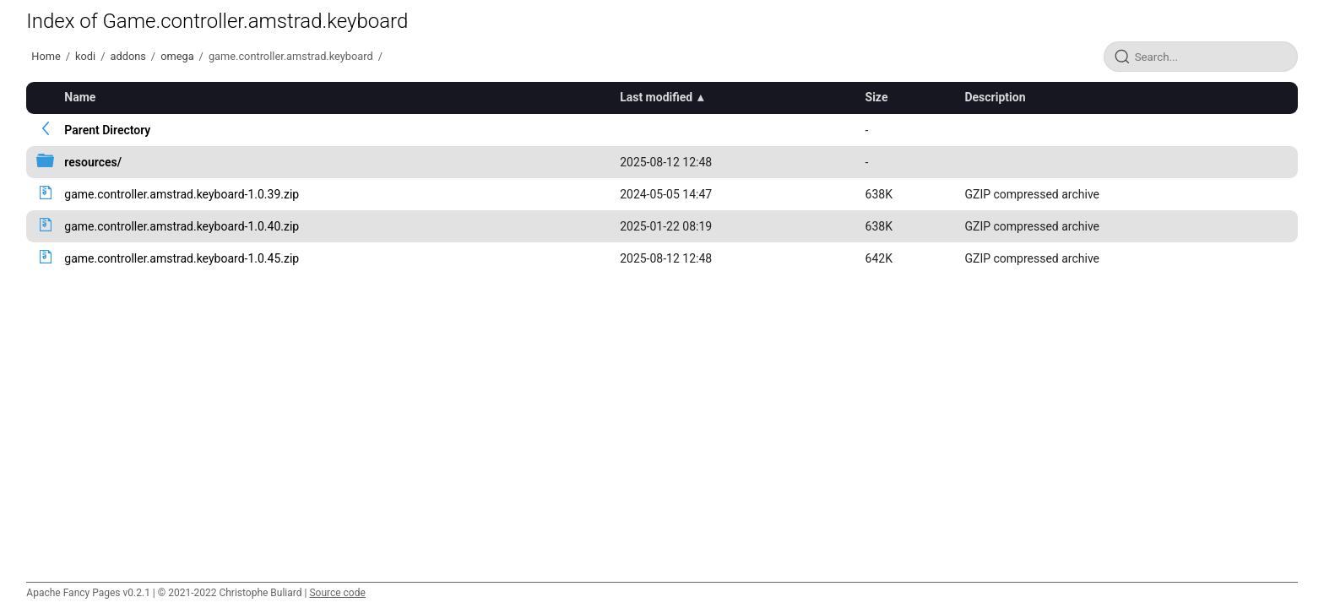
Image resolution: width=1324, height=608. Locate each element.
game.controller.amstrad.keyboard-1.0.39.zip (181, 194)
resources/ (93, 162)
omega (176, 56)
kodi (85, 56)
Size (876, 97)
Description (994, 97)
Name (79, 97)
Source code (337, 593)
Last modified (656, 97)
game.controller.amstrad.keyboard (291, 56)
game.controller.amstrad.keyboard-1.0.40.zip (181, 226)
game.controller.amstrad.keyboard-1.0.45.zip (181, 258)
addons (127, 56)
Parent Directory (107, 130)
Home (45, 56)
